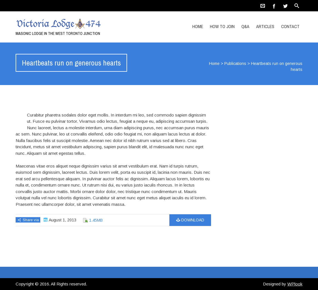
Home (197, 26)
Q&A (245, 26)
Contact (290, 26)
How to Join (222, 26)
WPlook (294, 283)
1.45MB (96, 220)
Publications (235, 63)
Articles (265, 26)
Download (190, 220)
